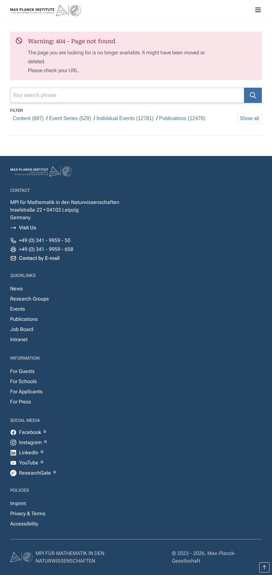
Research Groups (29, 299)
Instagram (31, 442)
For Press (20, 402)
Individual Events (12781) (125, 118)
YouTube (29, 463)
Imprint (18, 503)
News (16, 289)
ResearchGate (35, 473)
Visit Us (27, 228)
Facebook (30, 432)
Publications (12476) (182, 118)
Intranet (19, 339)
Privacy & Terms (27, 514)
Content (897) (28, 118)
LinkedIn (29, 453)
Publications (24, 319)
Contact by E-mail (39, 258)
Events (17, 309)
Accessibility (24, 524)
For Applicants (26, 392)
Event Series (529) (70, 118)
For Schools (23, 381)
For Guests (22, 371)
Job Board (21, 329)
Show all (249, 118)
